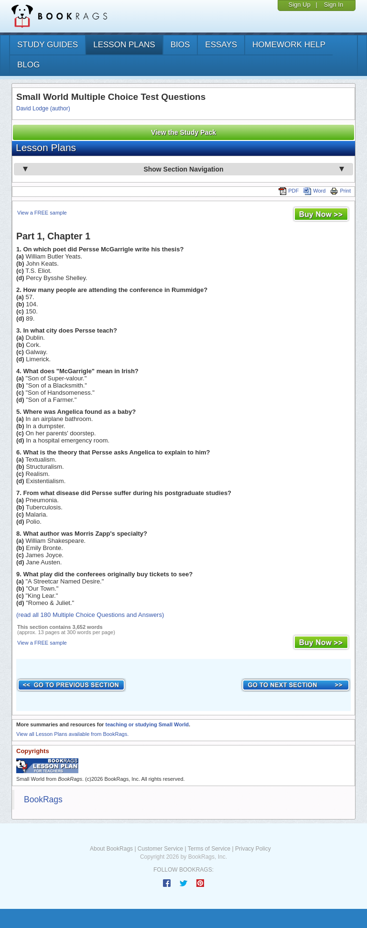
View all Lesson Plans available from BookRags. (72, 734)
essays (221, 44)
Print (340, 191)
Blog (28, 64)
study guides (47, 44)
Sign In (333, 4)
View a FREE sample (42, 213)
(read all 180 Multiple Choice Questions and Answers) (90, 614)
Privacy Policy (253, 848)
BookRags (43, 799)
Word (314, 191)
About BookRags (111, 848)
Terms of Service (209, 848)
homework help (288, 44)
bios (180, 44)
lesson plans (124, 44)
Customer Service (160, 848)
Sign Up (299, 4)
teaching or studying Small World (147, 724)
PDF (289, 191)
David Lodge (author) (43, 108)
